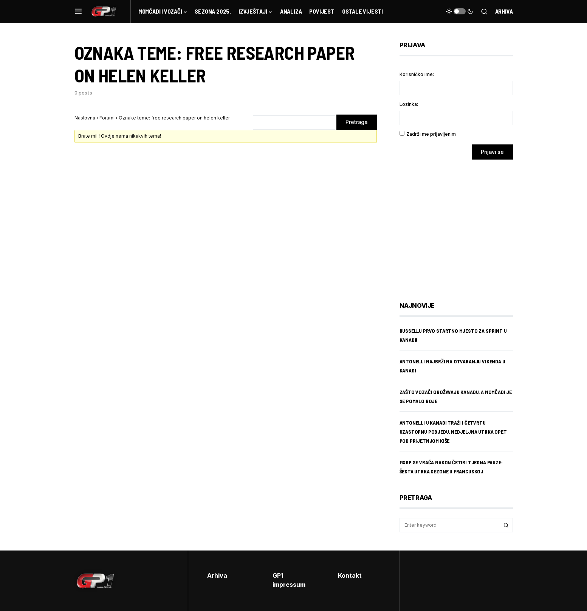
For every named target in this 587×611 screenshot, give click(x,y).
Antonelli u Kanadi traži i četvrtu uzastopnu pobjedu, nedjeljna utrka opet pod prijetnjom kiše (453, 431)
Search (506, 525)
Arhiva (504, 11)
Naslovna (84, 118)
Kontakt (350, 575)
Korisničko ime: (417, 74)
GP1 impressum (289, 580)
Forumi (107, 118)
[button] (78, 11)
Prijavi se (492, 152)
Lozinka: (409, 104)
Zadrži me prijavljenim (431, 134)
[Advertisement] (460, 225)
